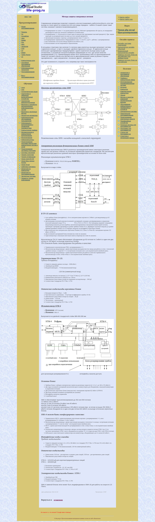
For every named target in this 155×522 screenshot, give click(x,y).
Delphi (23, 53)
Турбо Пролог (26, 55)
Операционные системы (128, 111)
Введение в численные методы (29, 112)
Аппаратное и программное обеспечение (125, 74)
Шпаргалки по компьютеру (26, 169)
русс (26, 17)
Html (22, 44)
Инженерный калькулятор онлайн (126, 52)
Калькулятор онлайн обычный (126, 48)
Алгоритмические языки (29, 92)
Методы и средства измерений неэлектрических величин (126, 99)
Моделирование (26, 138)
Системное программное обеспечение (25, 64)
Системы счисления (28, 153)
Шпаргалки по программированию (28, 173)
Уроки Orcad (25, 165)
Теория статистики (27, 155)
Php (22, 42)
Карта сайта (124, 17)
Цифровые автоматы (28, 167)
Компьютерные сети (28, 60)
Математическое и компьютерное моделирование (27, 133)
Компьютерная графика (29, 130)
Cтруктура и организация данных (127, 137)
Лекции (122, 95)
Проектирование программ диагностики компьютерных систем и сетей (29, 144)
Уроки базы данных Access (27, 162)
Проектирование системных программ (28, 150)
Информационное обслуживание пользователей (27, 119)
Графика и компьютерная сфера (127, 79)
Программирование (28, 72)
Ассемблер (25, 36)
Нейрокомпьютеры (27, 140)
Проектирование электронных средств (127, 118)
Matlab (23, 40)
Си (22, 34)
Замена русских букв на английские (127, 61)
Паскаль (24, 32)
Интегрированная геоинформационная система (127, 83)
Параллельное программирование (126, 114)
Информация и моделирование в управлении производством (27, 125)
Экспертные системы (28, 176)
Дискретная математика (29, 115)
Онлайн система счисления (124, 44)
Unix (22, 89)
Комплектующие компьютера (125, 92)
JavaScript (24, 46)
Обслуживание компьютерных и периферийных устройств (126, 107)
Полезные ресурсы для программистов (128, 125)
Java (22, 38)
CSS (22, 48)
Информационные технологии (27, 69)
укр (30, 17)
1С (22, 57)
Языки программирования (27, 27)
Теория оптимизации (28, 157)
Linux (23, 87)
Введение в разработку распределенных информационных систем (29, 107)
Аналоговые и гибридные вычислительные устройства (27, 96)
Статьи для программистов (125, 133)
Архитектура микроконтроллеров (28, 101)
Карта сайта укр (126, 19)
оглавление (58, 500)
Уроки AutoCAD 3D (27, 159)
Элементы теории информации (27, 179)
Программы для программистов (125, 129)
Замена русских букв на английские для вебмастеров (127, 56)
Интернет (123, 87)
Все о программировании (27, 76)
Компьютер (124, 89)
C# (22, 50)
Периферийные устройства (125, 122)
